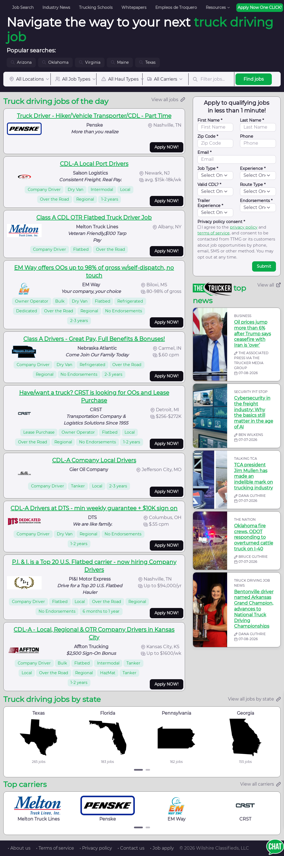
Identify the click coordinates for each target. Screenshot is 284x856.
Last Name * (252, 120)
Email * (204, 152)
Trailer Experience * (210, 203)
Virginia (89, 62)
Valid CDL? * (209, 184)
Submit (264, 266)
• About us (19, 848)
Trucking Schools (96, 7)
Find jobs (254, 79)
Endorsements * (256, 200)
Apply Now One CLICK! (260, 7)
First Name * (209, 120)
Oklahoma (55, 62)
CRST (245, 808)
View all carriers (260, 784)
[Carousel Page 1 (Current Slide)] (138, 770)
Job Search (23, 7)
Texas (147, 62)
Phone (246, 136)
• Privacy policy (96, 848)
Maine (120, 62)
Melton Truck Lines (38, 808)
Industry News (56, 7)
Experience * (253, 168)
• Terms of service (55, 848)
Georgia (245, 713)
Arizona (21, 62)
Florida (107, 713)
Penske (107, 808)
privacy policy (243, 227)
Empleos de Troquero (176, 7)
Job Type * (207, 168)
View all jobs (168, 99)
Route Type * (253, 184)
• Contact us (131, 848)
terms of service (213, 233)
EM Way (176, 808)
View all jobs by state (254, 699)
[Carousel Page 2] (148, 770)
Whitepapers (133, 7)
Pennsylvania (176, 713)
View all (269, 285)
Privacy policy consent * (221, 221)
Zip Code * (207, 136)
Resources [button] (216, 7)
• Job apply (162, 848)
